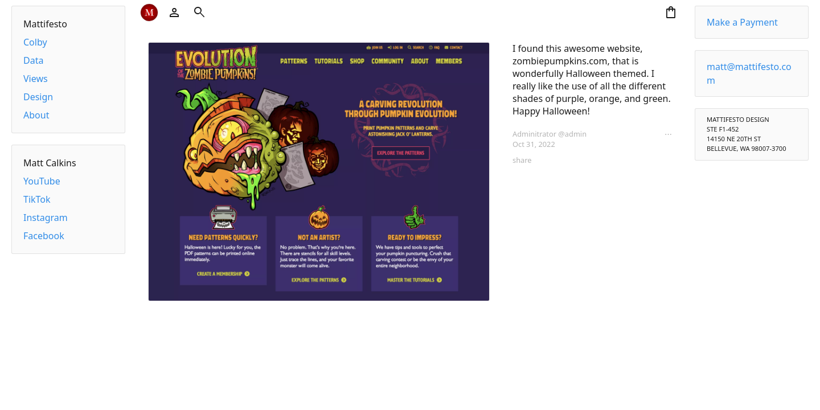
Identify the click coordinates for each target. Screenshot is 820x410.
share (521, 160)
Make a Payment (742, 22)
